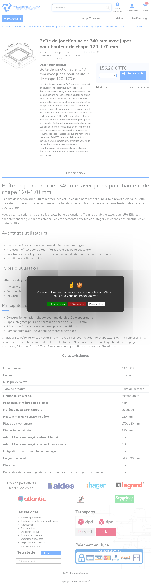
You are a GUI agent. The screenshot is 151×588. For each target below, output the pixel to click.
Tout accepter (56, 304)
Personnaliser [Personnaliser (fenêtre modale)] (96, 304)
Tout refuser (77, 304)
